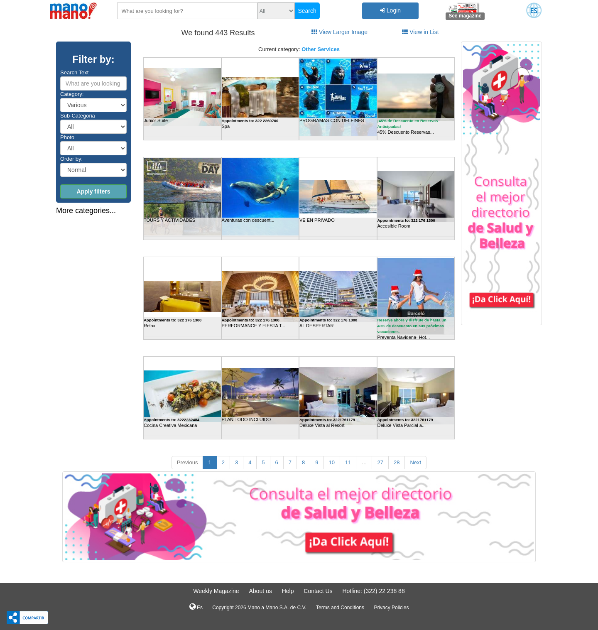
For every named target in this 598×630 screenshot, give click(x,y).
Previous (187, 462)
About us (260, 591)
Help (288, 591)
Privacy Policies (391, 607)
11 (348, 462)
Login (390, 10)
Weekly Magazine (216, 591)
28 (396, 462)
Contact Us (318, 591)
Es (196, 606)
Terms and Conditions (340, 607)
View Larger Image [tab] (339, 32)
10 (332, 462)
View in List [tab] (420, 32)
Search (307, 10)
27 (380, 462)
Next (415, 462)
